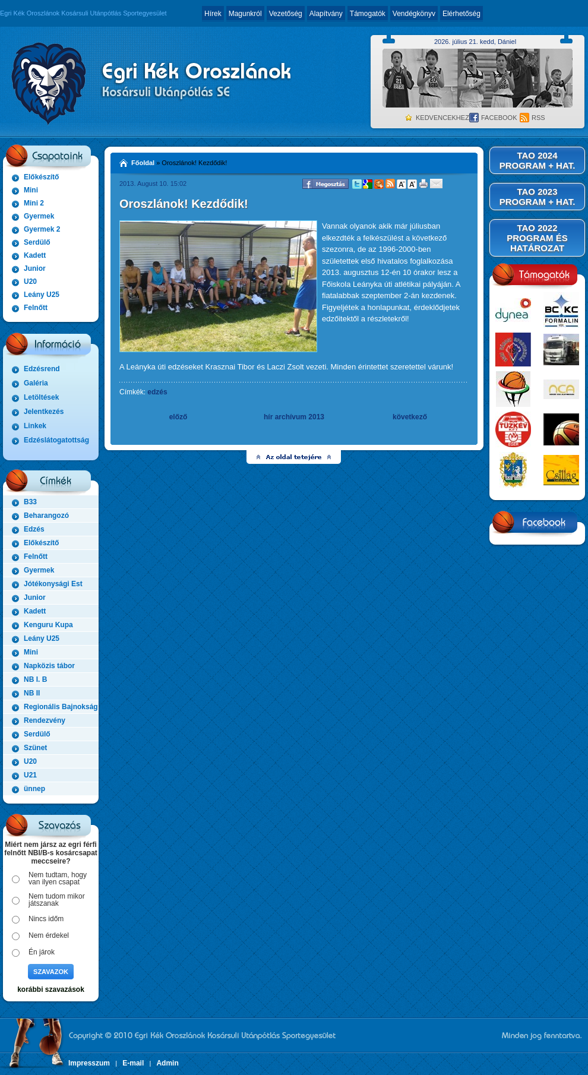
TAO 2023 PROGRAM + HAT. (538, 196)
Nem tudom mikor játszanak (57, 900)
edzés (157, 392)
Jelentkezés (44, 411)
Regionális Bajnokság (61, 707)
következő (410, 417)
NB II (32, 693)
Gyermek (39, 216)
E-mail (133, 1063)
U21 (30, 775)
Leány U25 (41, 294)
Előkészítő (41, 177)
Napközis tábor (49, 666)
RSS (538, 117)
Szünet (35, 748)
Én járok (42, 952)
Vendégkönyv (414, 14)
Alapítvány (326, 14)
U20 (30, 281)
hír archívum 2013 (294, 417)
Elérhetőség (461, 14)
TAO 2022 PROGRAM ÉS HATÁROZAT (537, 238)
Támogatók (367, 14)
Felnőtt (36, 307)
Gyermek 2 (42, 229)
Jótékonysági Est (53, 584)
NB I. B (35, 679)
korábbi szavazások (50, 989)
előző (178, 417)
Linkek (35, 426)
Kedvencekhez (442, 117)
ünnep (34, 789)
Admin (167, 1063)
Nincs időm (46, 919)
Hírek (213, 14)
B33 (30, 502)
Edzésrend (42, 369)
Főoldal (142, 162)
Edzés (34, 529)
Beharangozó (46, 515)
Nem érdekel (49, 935)
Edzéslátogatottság (56, 440)
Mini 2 (34, 203)
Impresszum (89, 1063)
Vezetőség (285, 14)
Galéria (36, 383)
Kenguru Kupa (48, 625)
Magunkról (245, 14)
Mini (31, 190)
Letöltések (41, 397)
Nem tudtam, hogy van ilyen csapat (58, 878)
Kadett (35, 255)
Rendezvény (44, 720)
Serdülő (37, 242)
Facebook (499, 117)
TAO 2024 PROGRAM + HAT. (538, 160)
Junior (35, 268)
